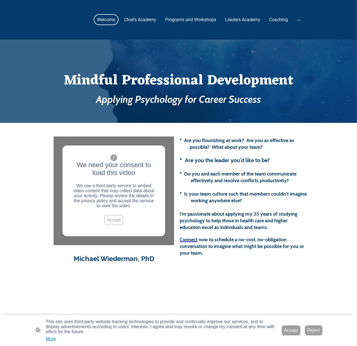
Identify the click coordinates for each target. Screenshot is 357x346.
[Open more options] (299, 19)
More (51, 339)
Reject (313, 330)
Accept (114, 220)
